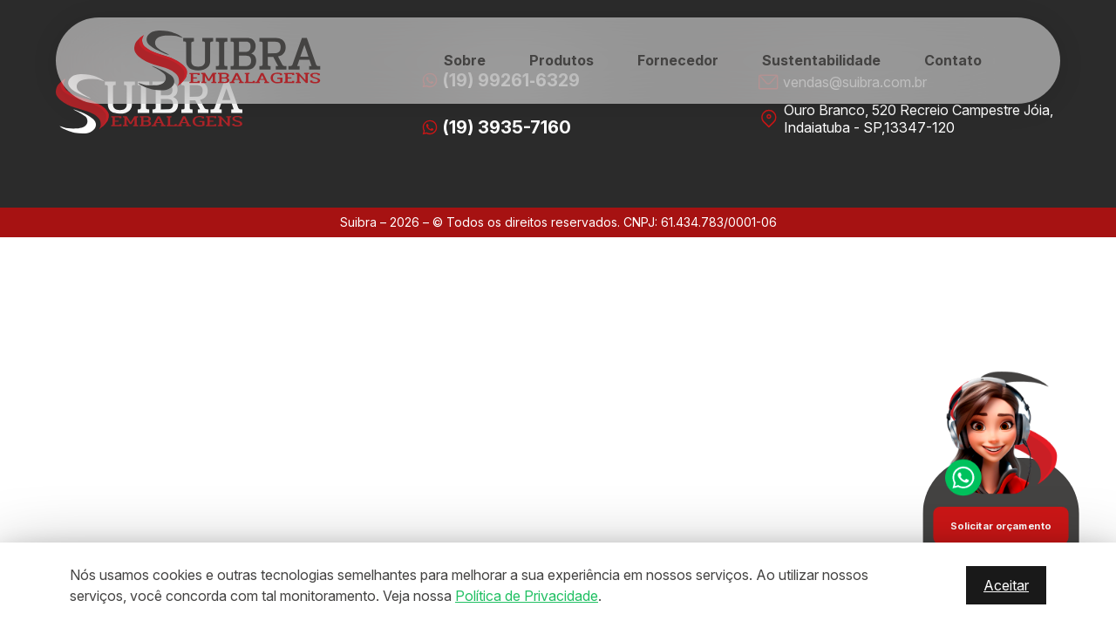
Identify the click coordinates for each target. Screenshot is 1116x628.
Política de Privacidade (526, 595)
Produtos (561, 60)
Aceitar (1006, 585)
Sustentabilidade (821, 60)
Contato (953, 60)
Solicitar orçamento (1000, 525)
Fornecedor (677, 60)
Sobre (465, 60)
